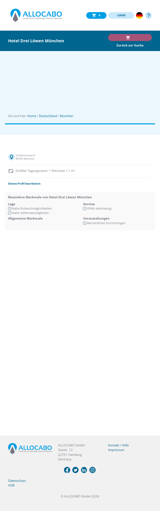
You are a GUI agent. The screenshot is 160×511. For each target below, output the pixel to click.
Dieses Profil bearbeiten (24, 183)
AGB (11, 485)
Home (31, 116)
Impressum (116, 450)
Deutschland (48, 116)
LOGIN (121, 15)
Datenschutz (17, 481)
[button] (152, 490)
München (66, 116)
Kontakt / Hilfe (118, 445)
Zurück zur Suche (130, 45)
